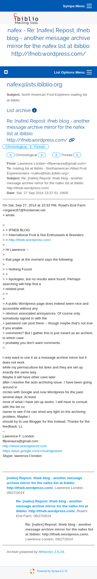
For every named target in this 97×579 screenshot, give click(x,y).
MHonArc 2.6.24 (51, 552)
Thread (40, 147)
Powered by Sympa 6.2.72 (52, 571)
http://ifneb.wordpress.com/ (30, 240)
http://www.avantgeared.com (25, 446)
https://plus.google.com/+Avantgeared (32, 451)
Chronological (16, 147)
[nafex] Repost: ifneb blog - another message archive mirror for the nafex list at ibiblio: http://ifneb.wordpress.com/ (44, 483)
